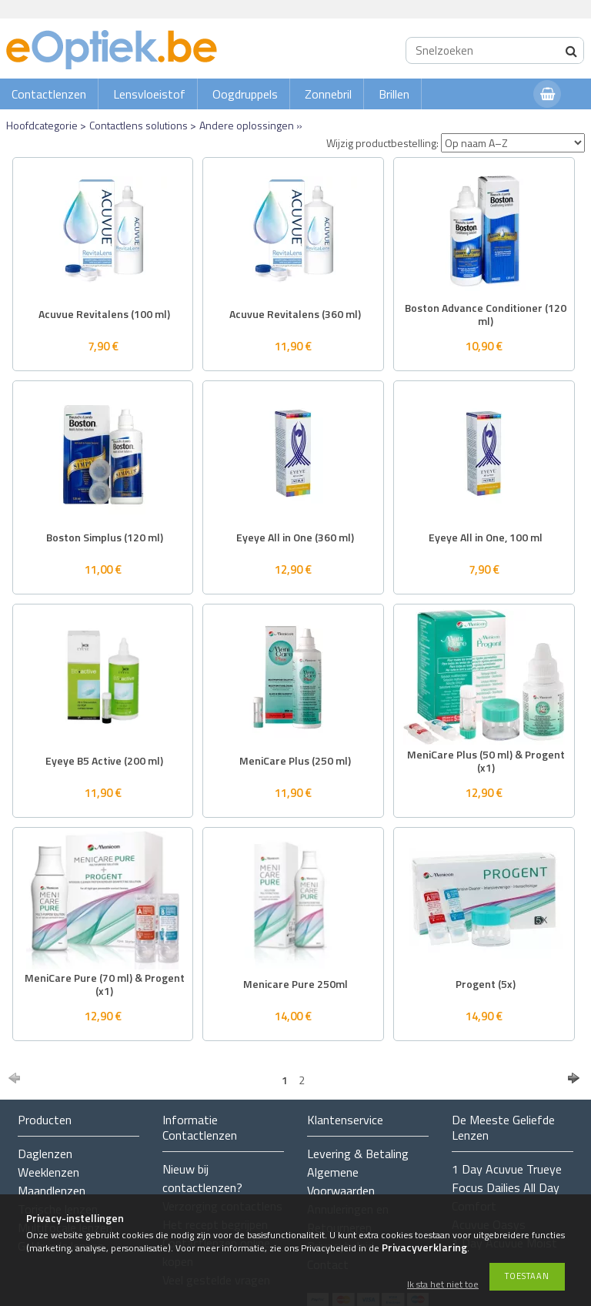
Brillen (394, 94)
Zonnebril (328, 94)
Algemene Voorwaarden (341, 1181)
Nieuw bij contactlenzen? (202, 1178)
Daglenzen (45, 1153)
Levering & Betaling (358, 1153)
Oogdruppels (245, 94)
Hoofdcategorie (42, 125)
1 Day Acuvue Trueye (507, 1169)
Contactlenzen (49, 94)
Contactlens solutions (138, 125)
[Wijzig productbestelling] (513, 142)
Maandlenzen (51, 1190)
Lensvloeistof (149, 94)
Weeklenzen (48, 1172)
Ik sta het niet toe (443, 1285)
